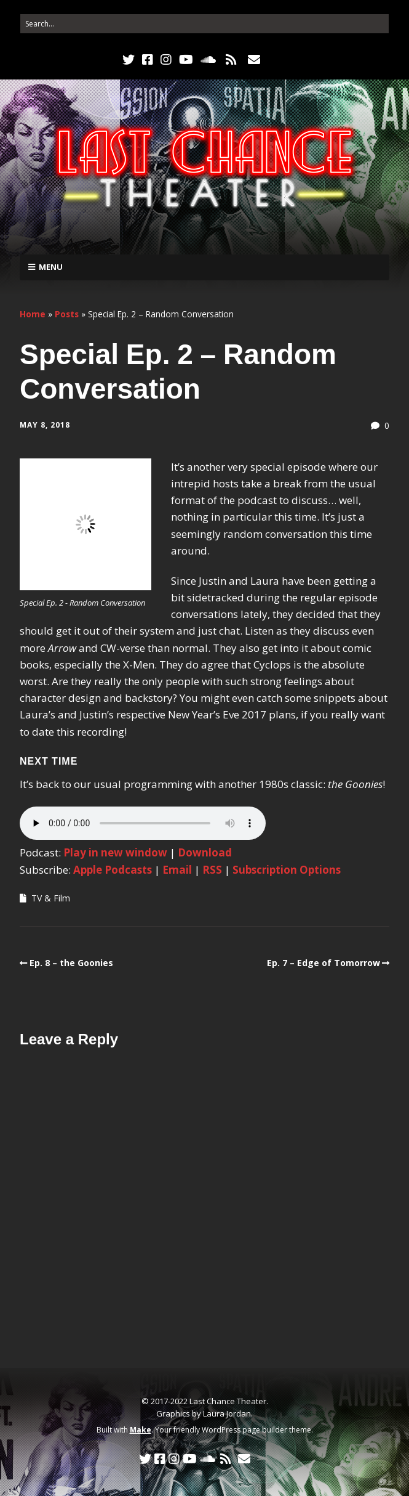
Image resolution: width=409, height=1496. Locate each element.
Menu (51, 266)
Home (33, 314)
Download (205, 852)
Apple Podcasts (112, 870)
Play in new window (115, 852)
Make (140, 1430)
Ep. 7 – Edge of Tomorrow (323, 963)
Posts (67, 314)
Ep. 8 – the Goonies (71, 963)
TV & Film (50, 898)
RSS (212, 870)
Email (177, 870)
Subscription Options (286, 870)
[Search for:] (204, 24)
